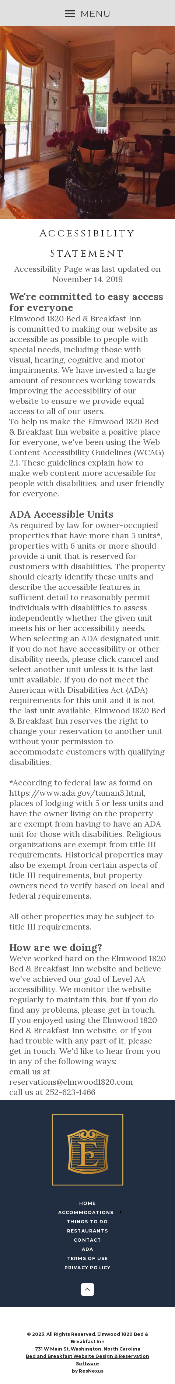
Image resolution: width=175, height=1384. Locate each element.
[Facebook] (80, 1323)
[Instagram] (95, 1323)
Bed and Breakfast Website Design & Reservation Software (87, 1359)
